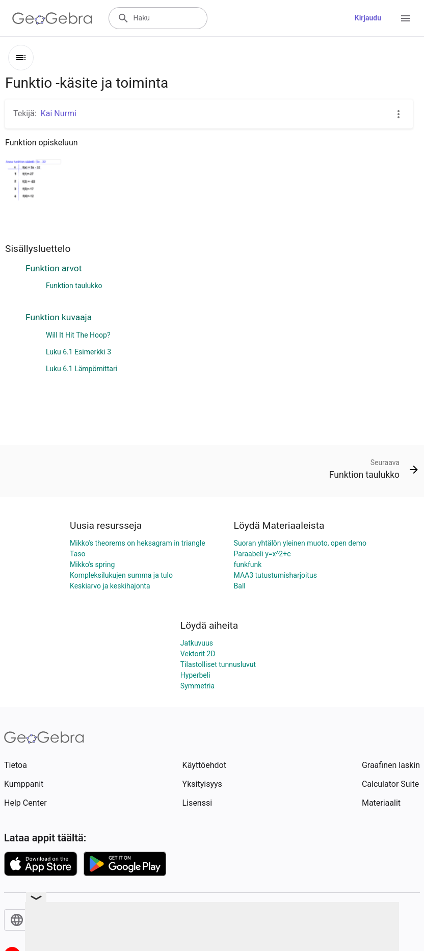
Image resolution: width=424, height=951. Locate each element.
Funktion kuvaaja (58, 317)
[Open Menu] (406, 18)
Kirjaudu (368, 18)
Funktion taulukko (74, 285)
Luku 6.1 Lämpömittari (81, 369)
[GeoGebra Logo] (52, 18)
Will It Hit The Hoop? (78, 335)
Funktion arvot (53, 268)
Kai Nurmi (58, 113)
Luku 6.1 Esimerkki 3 (78, 352)
